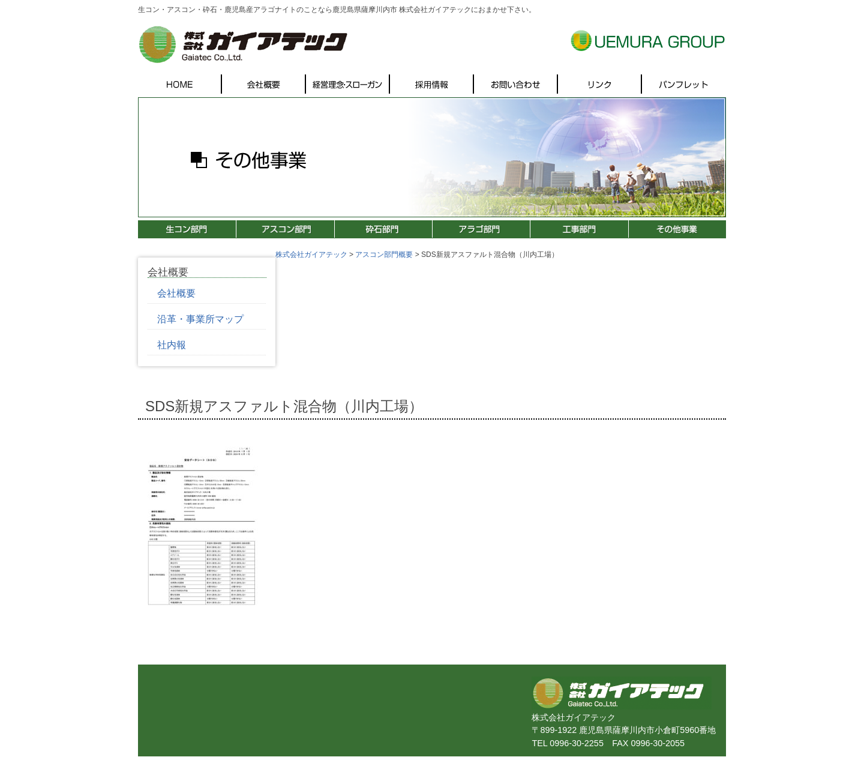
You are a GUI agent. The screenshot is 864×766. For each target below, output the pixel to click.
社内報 (171, 345)
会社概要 (176, 293)
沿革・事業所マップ (200, 319)
